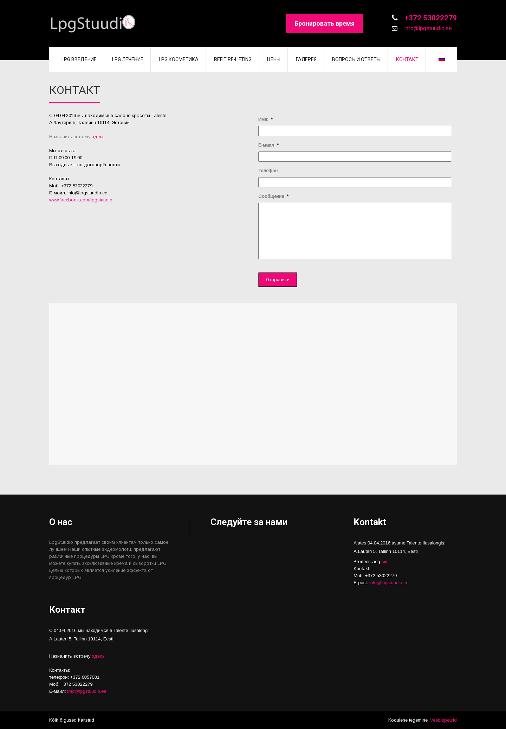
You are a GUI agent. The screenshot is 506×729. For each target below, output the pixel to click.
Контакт (407, 59)
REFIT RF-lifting (233, 59)
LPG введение (79, 59)
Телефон (268, 170)
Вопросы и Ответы (356, 59)
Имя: (265, 119)
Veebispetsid (443, 720)
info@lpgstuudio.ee (427, 28)
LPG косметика (179, 59)
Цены (273, 59)
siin (385, 561)
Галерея (306, 59)
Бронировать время (324, 23)
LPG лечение (127, 59)
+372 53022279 (430, 18)
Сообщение (273, 196)
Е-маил (268, 145)
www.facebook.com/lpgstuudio (80, 199)
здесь (98, 136)
